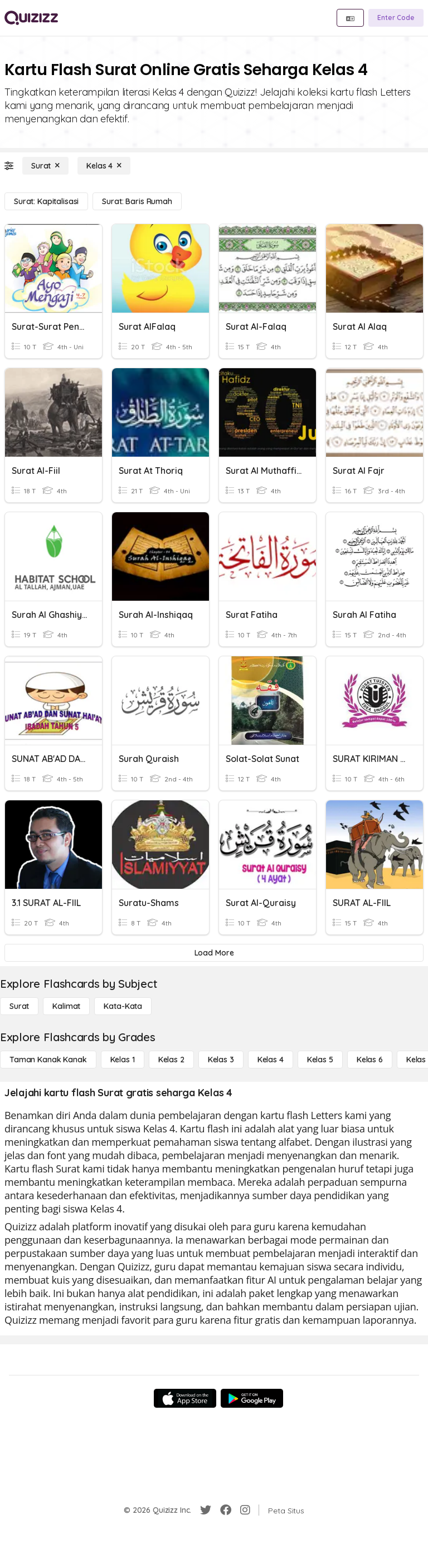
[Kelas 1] (122, 1059)
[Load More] (214, 953)
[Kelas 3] (221, 1059)
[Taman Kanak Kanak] (48, 1059)
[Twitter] (205, 1510)
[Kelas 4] (103, 166)
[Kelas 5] (320, 1059)
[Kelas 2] (171, 1059)
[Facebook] (225, 1510)
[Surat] (45, 166)
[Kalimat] (66, 1006)
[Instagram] (245, 1510)
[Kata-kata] (123, 1006)
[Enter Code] (396, 18)
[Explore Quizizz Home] (31, 18)
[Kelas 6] (369, 1059)
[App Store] (185, 1398)
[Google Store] (252, 1398)
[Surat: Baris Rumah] (137, 201)
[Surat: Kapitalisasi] (46, 201)
